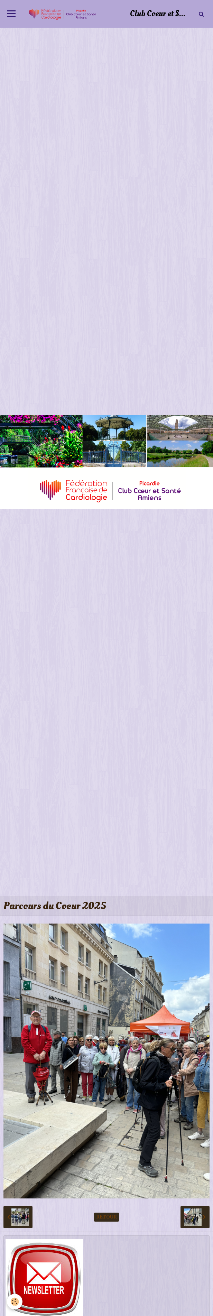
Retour (106, 1217)
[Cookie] (14, 1301)
